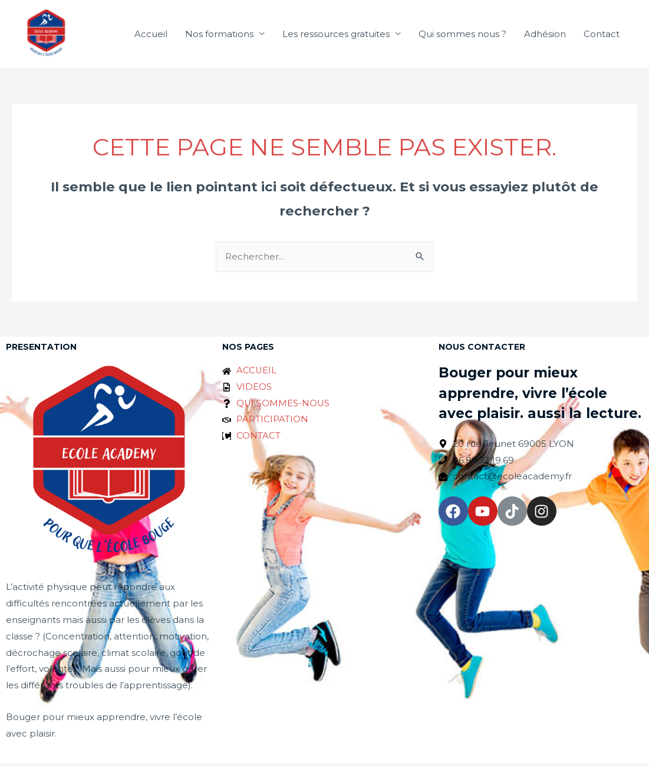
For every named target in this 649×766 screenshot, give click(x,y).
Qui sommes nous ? (462, 35)
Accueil (150, 35)
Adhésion (545, 35)
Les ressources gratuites (336, 35)
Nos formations (219, 35)
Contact (602, 35)
